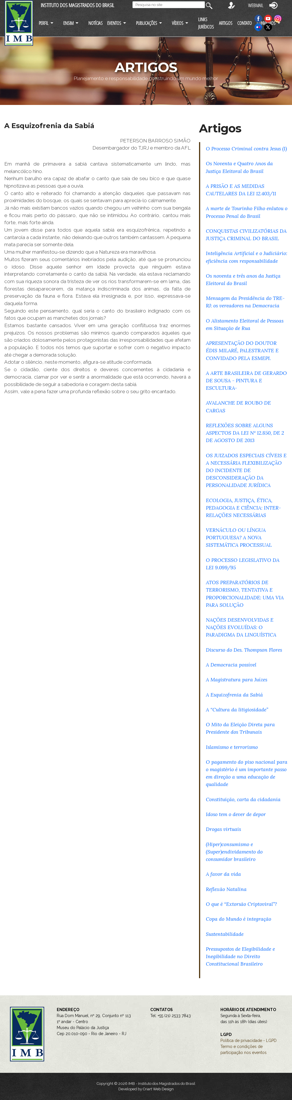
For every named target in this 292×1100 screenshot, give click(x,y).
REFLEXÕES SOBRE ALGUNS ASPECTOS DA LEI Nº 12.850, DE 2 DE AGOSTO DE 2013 (245, 432)
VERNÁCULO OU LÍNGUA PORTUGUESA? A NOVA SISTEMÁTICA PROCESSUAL (239, 537)
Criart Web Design (158, 1089)
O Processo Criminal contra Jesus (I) (246, 148)
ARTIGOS (225, 23)
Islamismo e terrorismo (232, 747)
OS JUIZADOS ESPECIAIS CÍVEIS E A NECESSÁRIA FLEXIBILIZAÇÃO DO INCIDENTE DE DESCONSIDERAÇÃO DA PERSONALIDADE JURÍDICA (246, 470)
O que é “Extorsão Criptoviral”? (241, 904)
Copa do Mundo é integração (238, 919)
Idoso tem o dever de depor (236, 814)
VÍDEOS (177, 23)
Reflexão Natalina (226, 889)
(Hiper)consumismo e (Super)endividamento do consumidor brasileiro (234, 851)
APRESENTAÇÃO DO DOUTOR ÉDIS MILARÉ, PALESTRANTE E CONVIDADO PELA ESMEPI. (242, 350)
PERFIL (43, 23)
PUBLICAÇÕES (146, 23)
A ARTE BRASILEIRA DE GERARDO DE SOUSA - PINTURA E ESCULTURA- (246, 380)
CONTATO (244, 23)
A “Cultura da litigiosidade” (237, 709)
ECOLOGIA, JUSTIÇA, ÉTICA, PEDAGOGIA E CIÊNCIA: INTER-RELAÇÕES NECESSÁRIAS (243, 507)
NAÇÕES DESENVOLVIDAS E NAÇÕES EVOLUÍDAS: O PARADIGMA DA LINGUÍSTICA (241, 627)
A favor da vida (223, 874)
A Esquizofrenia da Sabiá (234, 694)
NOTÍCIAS (95, 23)
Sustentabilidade (225, 934)
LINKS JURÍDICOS (206, 23)
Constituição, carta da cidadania (243, 799)
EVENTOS (114, 23)
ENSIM (68, 23)
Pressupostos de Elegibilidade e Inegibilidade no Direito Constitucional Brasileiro (240, 956)
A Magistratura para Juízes (236, 679)
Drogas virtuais (223, 829)
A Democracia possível (231, 664)
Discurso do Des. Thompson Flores (244, 650)
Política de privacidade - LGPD (248, 1040)
